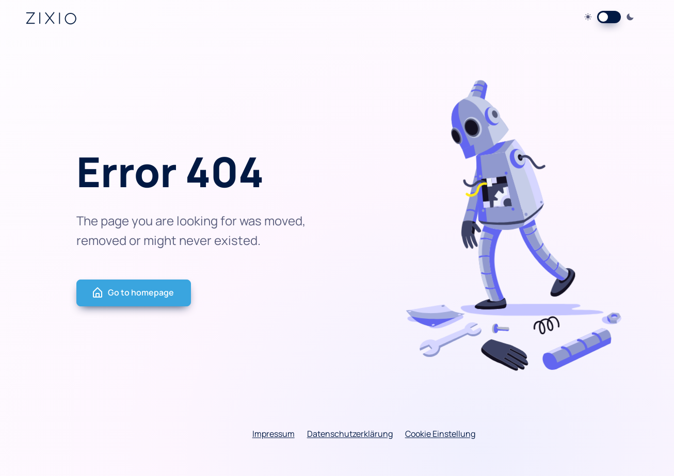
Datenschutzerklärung (350, 434)
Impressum (273, 434)
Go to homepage (132, 293)
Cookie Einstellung (440, 434)
